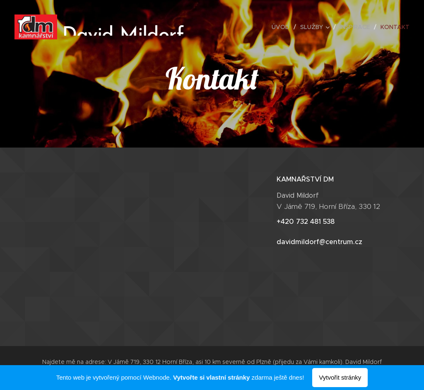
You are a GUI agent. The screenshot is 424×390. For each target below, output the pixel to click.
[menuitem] (283, 27)
